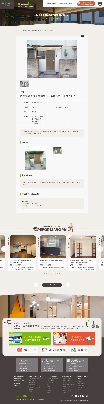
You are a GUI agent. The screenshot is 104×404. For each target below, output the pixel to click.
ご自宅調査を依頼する (19, 376)
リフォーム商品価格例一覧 (52, 378)
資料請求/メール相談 (19, 381)
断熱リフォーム (66, 388)
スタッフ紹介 (81, 385)
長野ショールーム (32, 382)
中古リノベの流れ (73, 368)
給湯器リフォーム (66, 386)
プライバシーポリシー (31, 399)
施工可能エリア (81, 383)
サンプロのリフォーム (24, 364)
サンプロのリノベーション (50, 364)
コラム (79, 391)
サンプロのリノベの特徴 (49, 366)
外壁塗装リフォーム (67, 390)
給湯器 (48, 392)
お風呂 (48, 386)
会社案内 (80, 381)
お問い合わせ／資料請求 (67, 3)
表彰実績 (80, 387)
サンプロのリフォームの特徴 (25, 366)
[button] (4, 249)
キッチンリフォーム (67, 378)
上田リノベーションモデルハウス (36, 378)
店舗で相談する (17, 379)
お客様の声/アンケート (82, 376)
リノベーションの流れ (49, 368)
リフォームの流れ (23, 368)
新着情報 (31, 389)
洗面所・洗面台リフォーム (68, 384)
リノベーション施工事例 (49, 370)
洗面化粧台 (49, 390)
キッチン (49, 384)
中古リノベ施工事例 (73, 370)
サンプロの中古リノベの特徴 (75, 366)
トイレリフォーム (66, 382)
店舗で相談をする (52, 3)
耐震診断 (64, 392)
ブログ (30, 391)
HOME (17, 399)
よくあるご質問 (41, 399)
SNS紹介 (80, 389)
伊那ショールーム (32, 384)
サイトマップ (23, 399)
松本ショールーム (32, 380)
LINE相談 (16, 385)
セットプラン (50, 382)
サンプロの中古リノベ (74, 364)
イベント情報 (17, 383)
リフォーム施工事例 (23, 370)
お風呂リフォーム (66, 380)
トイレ (48, 388)
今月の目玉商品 (50, 380)
